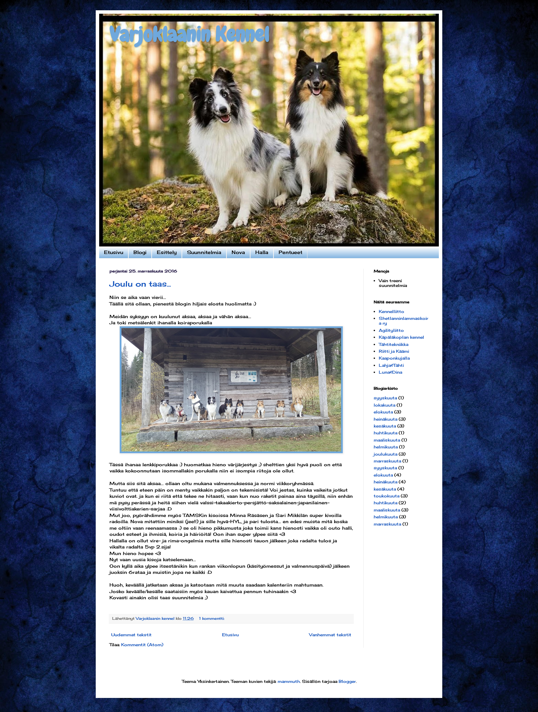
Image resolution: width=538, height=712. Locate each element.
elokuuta (383, 411)
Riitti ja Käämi (394, 351)
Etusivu (113, 252)
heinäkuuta (385, 419)
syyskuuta (385, 397)
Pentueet (290, 252)
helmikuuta (386, 446)
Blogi (140, 252)
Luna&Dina (390, 372)
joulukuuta (385, 454)
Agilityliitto (391, 330)
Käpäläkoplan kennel (401, 337)
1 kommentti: (212, 618)
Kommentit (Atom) (142, 644)
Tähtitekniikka (393, 344)
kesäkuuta (385, 426)
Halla (261, 252)
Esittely (167, 252)
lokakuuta (384, 405)
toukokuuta (386, 495)
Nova (238, 252)
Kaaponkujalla (394, 358)
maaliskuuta (387, 440)
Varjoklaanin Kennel (189, 34)
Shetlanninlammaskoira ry (403, 321)
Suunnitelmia (204, 252)
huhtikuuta (385, 432)
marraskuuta (387, 460)
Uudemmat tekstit (131, 634)
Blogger (347, 681)
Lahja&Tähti (391, 365)
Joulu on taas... (140, 283)
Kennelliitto (391, 311)
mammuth (289, 681)
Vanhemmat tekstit (330, 634)
